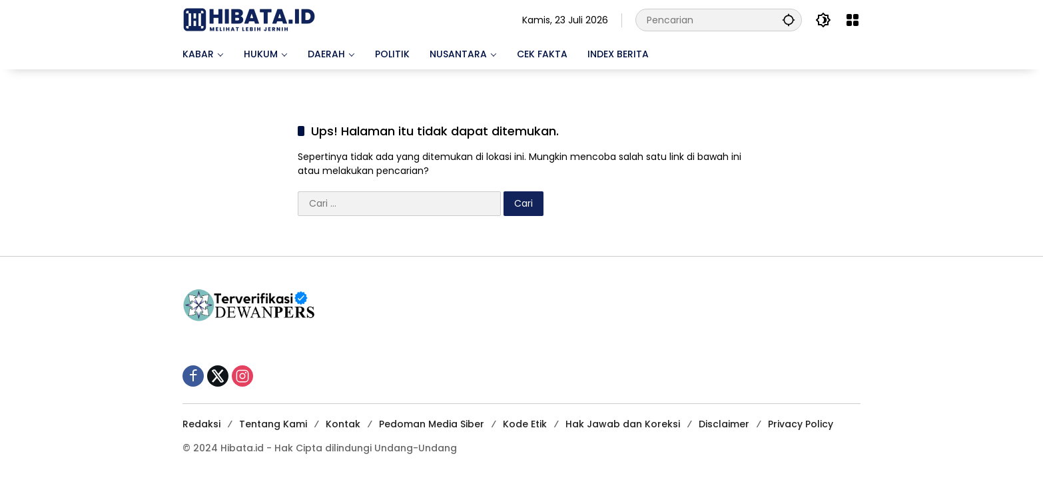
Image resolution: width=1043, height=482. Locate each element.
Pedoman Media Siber (431, 424)
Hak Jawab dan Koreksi (622, 424)
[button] (788, 20)
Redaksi (201, 424)
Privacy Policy (800, 424)
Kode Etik (525, 424)
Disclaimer (724, 424)
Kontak (343, 424)
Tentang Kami (273, 424)
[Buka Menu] (853, 20)
